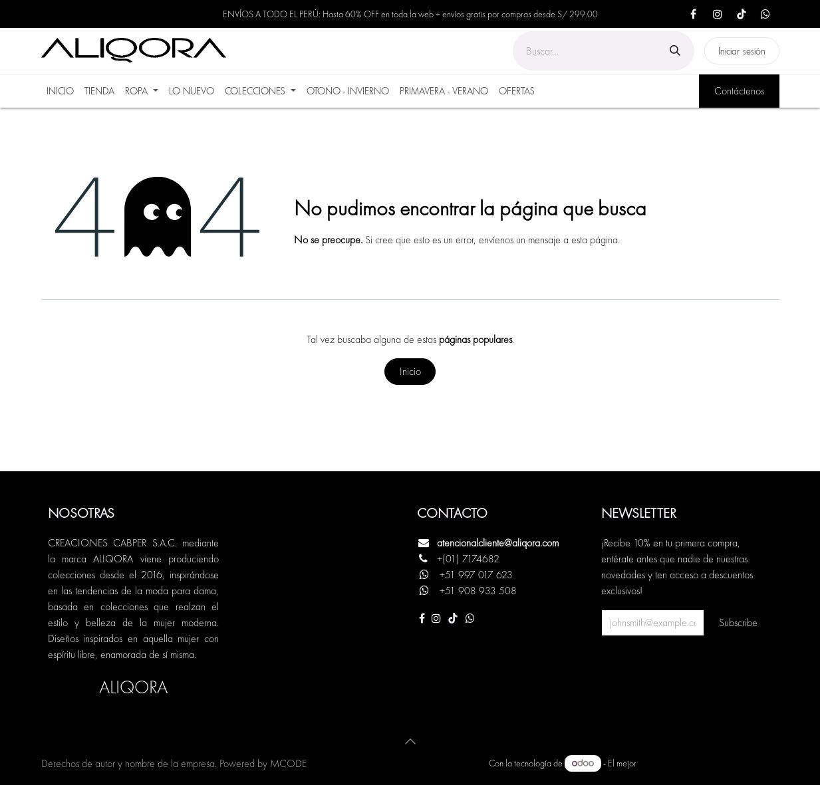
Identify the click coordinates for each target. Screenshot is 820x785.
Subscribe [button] (738, 622)
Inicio (410, 371)
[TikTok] (741, 14)
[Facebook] (693, 14)
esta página (594, 240)
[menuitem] (60, 91)
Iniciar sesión (741, 51)
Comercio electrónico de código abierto (708, 763)
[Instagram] (717, 14)
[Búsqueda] (675, 50)
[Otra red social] (470, 618)
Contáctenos (739, 91)
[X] (765, 14)
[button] (410, 741)
